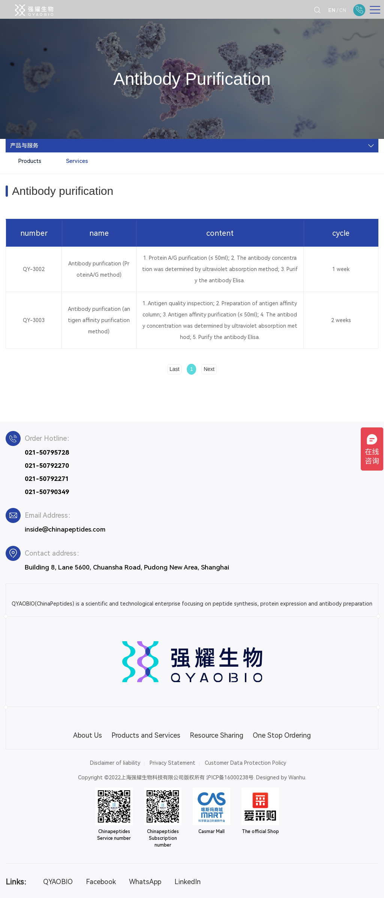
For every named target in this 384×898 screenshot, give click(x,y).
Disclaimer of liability (115, 763)
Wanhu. (297, 777)
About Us (87, 735)
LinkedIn (187, 882)
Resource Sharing (216, 735)
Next (209, 369)
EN (331, 10)
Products (29, 161)
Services (77, 161)
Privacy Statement (172, 763)
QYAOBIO (58, 882)
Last (174, 369)
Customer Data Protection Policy (245, 763)
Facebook (101, 882)
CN (342, 10)
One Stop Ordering (282, 735)
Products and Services (145, 735)
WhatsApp (145, 882)
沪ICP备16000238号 (230, 777)
